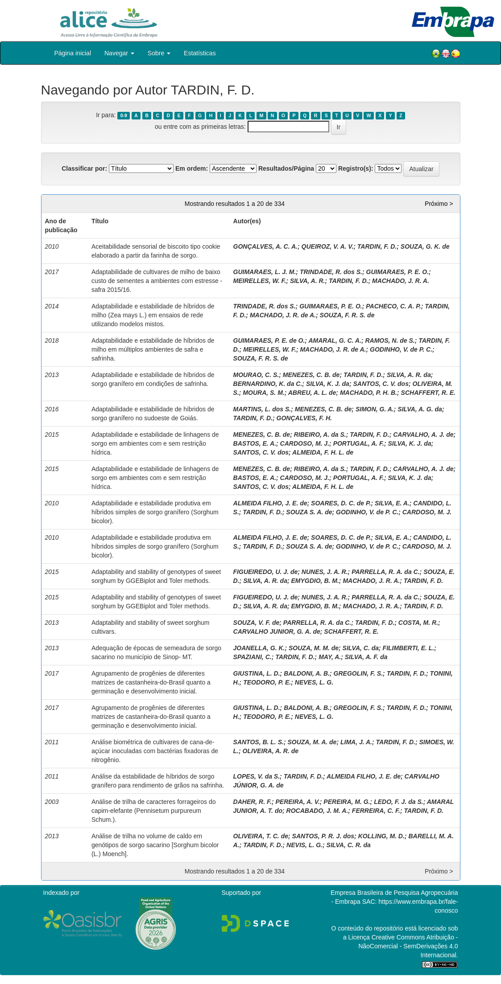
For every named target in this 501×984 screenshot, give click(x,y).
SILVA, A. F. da (366, 656)
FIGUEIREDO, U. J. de (265, 571)
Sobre (159, 53)
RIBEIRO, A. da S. (320, 434)
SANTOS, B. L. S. (258, 742)
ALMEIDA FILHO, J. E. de (270, 503)
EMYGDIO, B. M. (315, 580)
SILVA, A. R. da (409, 374)
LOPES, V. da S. (256, 776)
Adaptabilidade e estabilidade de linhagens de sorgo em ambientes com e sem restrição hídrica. (155, 443)
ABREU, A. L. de (312, 392)
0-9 (123, 115)
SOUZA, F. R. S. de (347, 315)
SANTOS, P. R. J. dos (323, 836)
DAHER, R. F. (252, 801)
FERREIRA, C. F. (376, 810)
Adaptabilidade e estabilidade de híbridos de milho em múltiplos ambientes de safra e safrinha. (153, 349)
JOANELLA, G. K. (259, 648)
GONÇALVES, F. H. (304, 418)
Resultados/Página (286, 168)
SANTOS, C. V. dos (380, 383)
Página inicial (72, 53)
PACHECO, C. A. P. (393, 306)
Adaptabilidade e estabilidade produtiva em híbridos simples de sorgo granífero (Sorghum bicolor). (155, 512)
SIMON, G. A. (375, 409)
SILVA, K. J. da (327, 383)
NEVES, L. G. (314, 682)
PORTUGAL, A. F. (358, 443)
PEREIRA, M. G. (346, 801)
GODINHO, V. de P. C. (401, 349)
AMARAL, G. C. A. (334, 340)
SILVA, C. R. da (349, 845)
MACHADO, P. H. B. (368, 392)
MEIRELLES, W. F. (259, 280)
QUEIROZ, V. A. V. (328, 246)
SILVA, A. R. (307, 280)
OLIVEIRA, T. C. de (260, 836)
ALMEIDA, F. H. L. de (322, 452)
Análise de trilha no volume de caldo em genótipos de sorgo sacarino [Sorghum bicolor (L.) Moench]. (155, 844)
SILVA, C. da (361, 648)
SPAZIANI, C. (252, 656)
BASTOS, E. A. (254, 443)
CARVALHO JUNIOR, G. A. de (276, 631)
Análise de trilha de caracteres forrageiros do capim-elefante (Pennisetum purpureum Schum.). (153, 810)
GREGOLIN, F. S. (358, 673)
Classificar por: (84, 168)
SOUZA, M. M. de (314, 648)
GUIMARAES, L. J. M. (264, 271)
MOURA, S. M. (263, 392)
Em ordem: (191, 168)
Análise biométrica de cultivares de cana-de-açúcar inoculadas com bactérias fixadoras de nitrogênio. (154, 750)
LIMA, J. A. (356, 742)
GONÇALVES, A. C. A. (265, 246)
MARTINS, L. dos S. (262, 409)
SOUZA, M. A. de (311, 742)
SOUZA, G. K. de (425, 246)
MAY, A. (330, 656)
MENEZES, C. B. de (311, 374)
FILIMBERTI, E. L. (409, 648)
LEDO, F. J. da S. (398, 801)
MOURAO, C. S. (256, 374)
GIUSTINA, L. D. (256, 673)
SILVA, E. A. (392, 503)
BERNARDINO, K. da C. (267, 383)
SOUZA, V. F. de (256, 622)
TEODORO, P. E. (267, 682)
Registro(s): (355, 168)
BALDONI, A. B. (307, 673)
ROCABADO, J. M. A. (317, 810)
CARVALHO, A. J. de (423, 434)
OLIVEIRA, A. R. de (271, 750)
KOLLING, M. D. (381, 836)
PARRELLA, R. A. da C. (385, 571)
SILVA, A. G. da (419, 409)
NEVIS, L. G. (304, 845)
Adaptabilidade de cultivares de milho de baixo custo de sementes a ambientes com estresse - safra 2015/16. (156, 280)
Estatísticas (200, 53)
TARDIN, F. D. (377, 246)
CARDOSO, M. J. (304, 443)
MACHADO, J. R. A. (400, 280)
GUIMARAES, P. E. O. (397, 271)
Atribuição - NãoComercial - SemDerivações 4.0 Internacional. (408, 946)
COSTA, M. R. (418, 622)
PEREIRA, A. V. (297, 801)
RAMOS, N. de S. (389, 340)
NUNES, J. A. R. (325, 571)
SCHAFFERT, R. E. (428, 392)
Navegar (119, 53)
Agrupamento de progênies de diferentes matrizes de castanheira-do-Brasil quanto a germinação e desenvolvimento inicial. (151, 682)
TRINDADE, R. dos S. (331, 271)
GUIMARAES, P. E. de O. (269, 340)
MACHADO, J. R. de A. (283, 315)
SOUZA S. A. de (309, 512)
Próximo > (439, 203)
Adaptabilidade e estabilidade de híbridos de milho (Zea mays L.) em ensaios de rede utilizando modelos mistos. (153, 315)
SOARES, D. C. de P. (341, 503)
